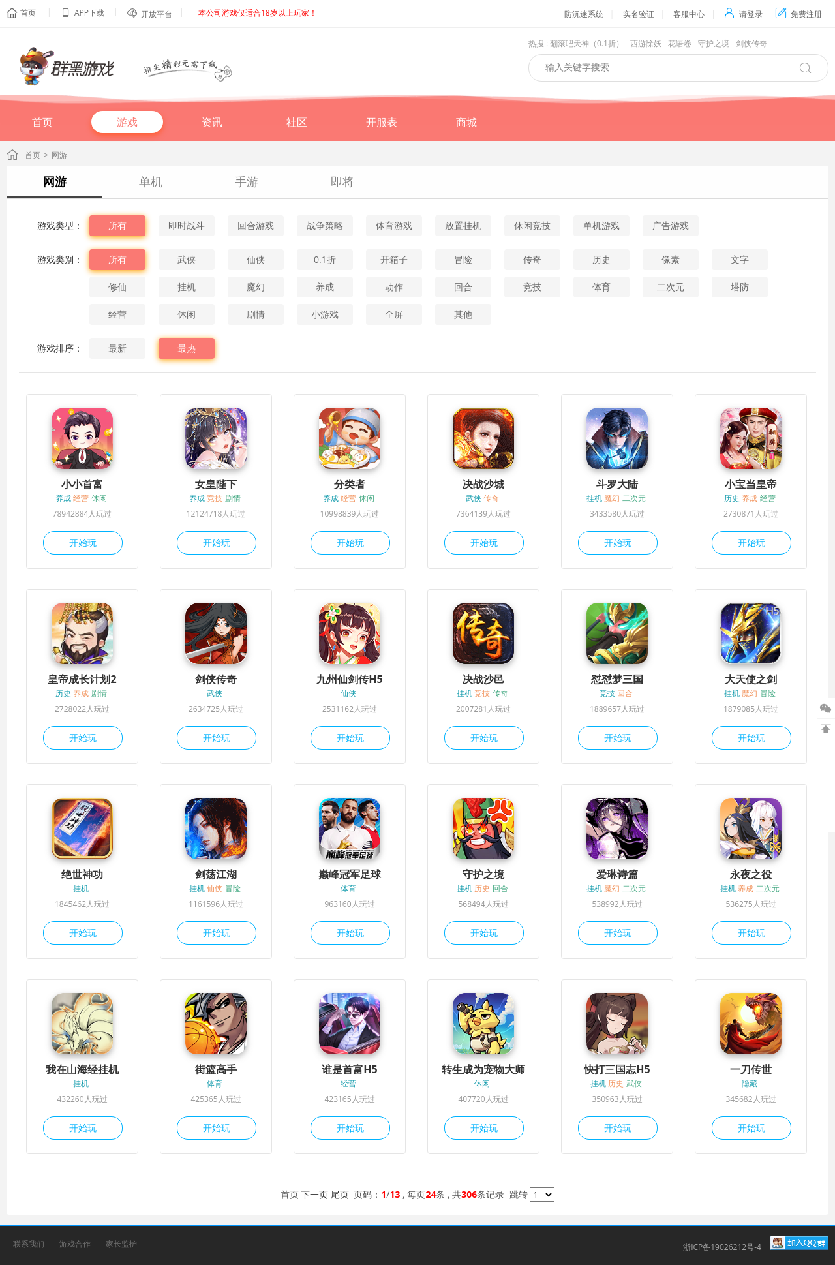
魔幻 (256, 287)
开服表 (381, 122)
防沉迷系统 (583, 14)
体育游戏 (394, 225)
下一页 (314, 1194)
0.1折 (325, 259)
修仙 (117, 287)
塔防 (740, 287)
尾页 (340, 1194)
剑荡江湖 (216, 874)
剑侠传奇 (751, 43)
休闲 (186, 314)
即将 (342, 181)
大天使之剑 (751, 679)
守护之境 (713, 43)
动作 (394, 287)
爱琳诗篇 (617, 874)
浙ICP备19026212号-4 (722, 1247)
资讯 (212, 122)
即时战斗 (186, 225)
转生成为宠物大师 (483, 1069)
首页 (28, 12)
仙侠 (256, 259)
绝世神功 (82, 874)
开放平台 (156, 14)
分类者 (349, 484)
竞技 (532, 287)
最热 (186, 348)
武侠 (186, 259)
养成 (325, 287)
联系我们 (28, 1243)
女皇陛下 (216, 484)
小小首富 (82, 484)
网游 (55, 181)
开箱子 (394, 259)
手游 (246, 181)
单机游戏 (601, 225)
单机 (150, 181)
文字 (740, 259)
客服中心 (689, 14)
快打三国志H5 (617, 1069)
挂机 (186, 287)
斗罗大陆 (617, 484)
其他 (463, 314)
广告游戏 (670, 225)
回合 (463, 287)
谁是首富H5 (349, 1069)
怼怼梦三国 (617, 679)
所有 (117, 225)
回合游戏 (255, 225)
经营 (117, 314)
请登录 (743, 14)
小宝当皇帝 (751, 484)
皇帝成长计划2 (82, 679)
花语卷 (679, 43)
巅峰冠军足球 (349, 874)
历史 (601, 259)
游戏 (127, 122)
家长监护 (121, 1243)
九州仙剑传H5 (349, 679)
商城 (466, 122)
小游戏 (325, 314)
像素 (670, 259)
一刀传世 (751, 1069)
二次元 (670, 287)
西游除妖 (645, 43)
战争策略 (325, 225)
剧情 (256, 314)
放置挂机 (463, 225)
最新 (117, 348)
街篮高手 (216, 1069)
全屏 (394, 314)
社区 (296, 122)
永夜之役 (751, 874)
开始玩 (83, 542)
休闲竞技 (532, 225)
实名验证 (638, 14)
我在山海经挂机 (82, 1069)
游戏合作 (75, 1243)
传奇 (532, 259)
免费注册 (799, 14)
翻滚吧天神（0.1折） (587, 43)
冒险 (463, 259)
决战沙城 (483, 484)
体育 (601, 287)
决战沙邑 (483, 679)
